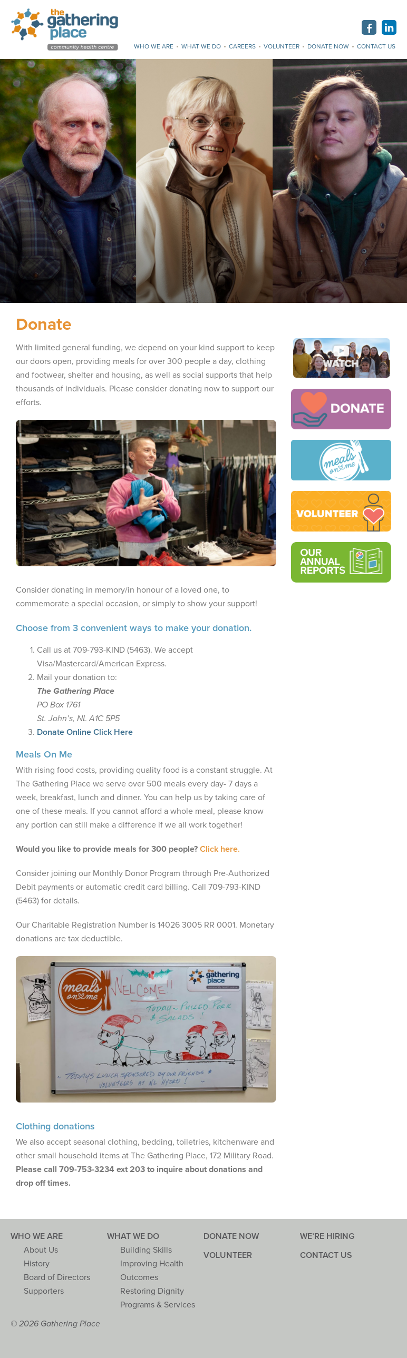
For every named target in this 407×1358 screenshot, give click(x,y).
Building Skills (146, 1250)
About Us (41, 1250)
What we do (201, 46)
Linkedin (389, 27)
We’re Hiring (327, 1236)
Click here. (220, 849)
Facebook (369, 27)
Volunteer (281, 46)
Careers (242, 46)
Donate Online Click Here (85, 732)
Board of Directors (57, 1277)
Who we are (153, 46)
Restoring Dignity (152, 1291)
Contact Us (376, 46)
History (37, 1263)
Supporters (44, 1291)
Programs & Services (157, 1305)
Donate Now (328, 46)
